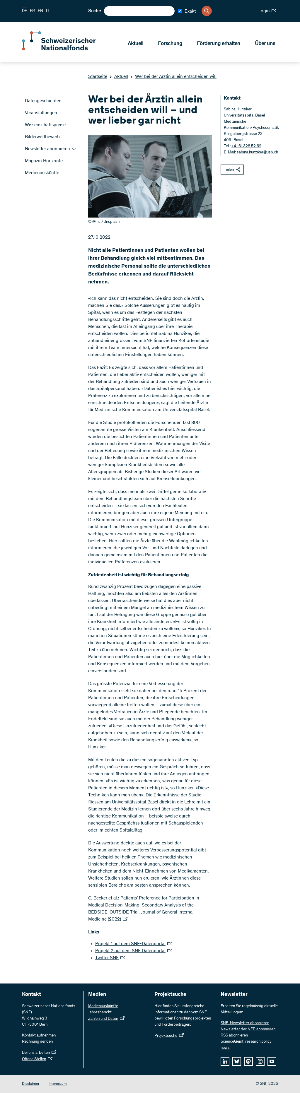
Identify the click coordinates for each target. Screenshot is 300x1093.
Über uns (265, 44)
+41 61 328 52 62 (246, 146)
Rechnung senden (37, 1042)
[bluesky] (236, 1061)
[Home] (64, 49)
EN (40, 11)
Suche (94, 11)
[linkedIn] (225, 1061)
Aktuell (135, 44)
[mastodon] (248, 1061)
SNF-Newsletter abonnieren (245, 1023)
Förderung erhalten (218, 44)
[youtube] (271, 1061)
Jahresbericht (100, 1012)
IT (48, 11)
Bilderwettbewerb (42, 137)
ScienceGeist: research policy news (246, 1045)
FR (32, 11)
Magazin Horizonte (44, 161)
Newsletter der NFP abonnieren (248, 1029)
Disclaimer (30, 1084)
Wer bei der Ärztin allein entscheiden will (173, 76)
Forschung (170, 44)
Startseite (97, 76)
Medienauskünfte (42, 173)
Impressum (58, 1084)
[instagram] (260, 1061)
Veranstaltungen (41, 113)
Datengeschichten (43, 101)
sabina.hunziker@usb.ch (257, 152)
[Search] (207, 11)
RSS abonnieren (234, 1036)
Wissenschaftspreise (45, 125)
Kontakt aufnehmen (39, 1036)
